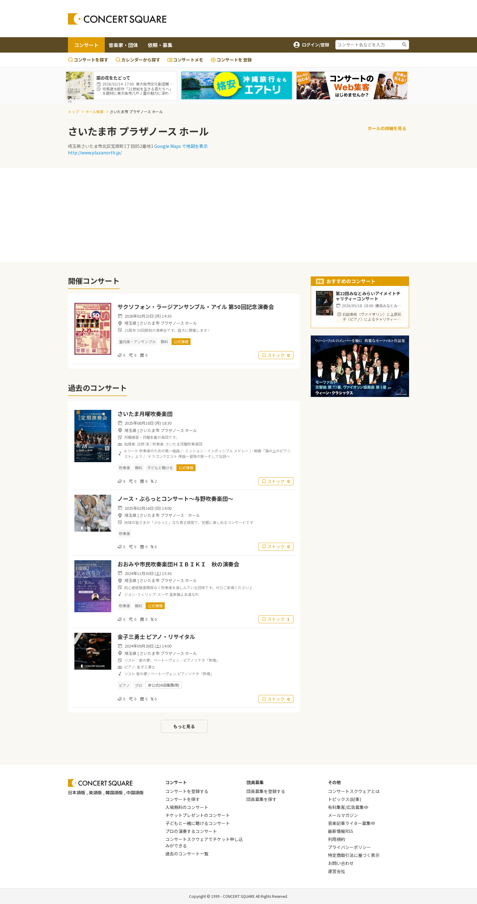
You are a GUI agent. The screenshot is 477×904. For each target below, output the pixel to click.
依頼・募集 (160, 45)
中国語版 (135, 792)
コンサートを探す (88, 60)
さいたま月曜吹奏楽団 (144, 414)
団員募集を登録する (265, 791)
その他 (334, 782)
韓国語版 (114, 792)
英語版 (95, 792)
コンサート (86, 45)
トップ (73, 111)
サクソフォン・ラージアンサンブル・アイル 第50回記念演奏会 (195, 307)
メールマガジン (343, 815)
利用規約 (336, 839)
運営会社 (336, 871)
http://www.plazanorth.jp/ (95, 152)
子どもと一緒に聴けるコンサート (197, 823)
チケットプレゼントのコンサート (197, 815)
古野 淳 (143, 443)
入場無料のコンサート (186, 807)
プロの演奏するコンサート (191, 831)
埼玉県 (130, 323)
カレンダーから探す (138, 60)
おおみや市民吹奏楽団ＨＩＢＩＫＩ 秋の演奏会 (178, 564)
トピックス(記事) (344, 799)
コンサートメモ (185, 60)
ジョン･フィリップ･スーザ (146, 594)
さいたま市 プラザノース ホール (168, 323)
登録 (231, 60)
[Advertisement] (288, 19)
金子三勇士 (146, 666)
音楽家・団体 (123, 45)
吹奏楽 (124, 467)
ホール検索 (94, 111)
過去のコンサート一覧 (186, 853)
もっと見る (184, 726)
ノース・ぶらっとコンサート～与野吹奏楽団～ (175, 498)
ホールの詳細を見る (387, 128)
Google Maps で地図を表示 (181, 146)
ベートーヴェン (163, 673)
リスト (129, 673)
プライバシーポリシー (349, 847)
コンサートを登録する (186, 791)
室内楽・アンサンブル (137, 341)
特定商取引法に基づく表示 (354, 855)
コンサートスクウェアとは (354, 791)
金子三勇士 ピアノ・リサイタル (156, 636)
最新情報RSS (340, 831)
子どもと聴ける (160, 467)
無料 (164, 341)
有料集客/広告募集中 (348, 807)
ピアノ (124, 685)
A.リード (131, 450)
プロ (138, 685)
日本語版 (76, 792)
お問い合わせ (341, 863)
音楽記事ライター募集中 (351, 823)
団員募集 (255, 782)
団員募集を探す (261, 799)
